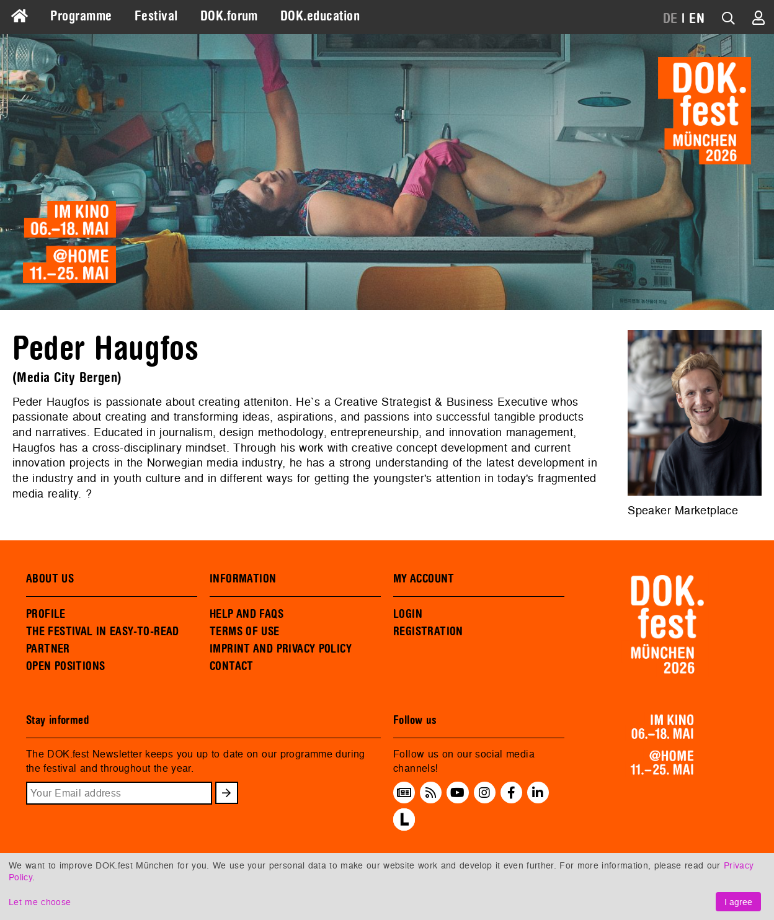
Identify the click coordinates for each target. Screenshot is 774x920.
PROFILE (46, 614)
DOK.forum (229, 16)
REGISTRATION (428, 631)
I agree (738, 902)
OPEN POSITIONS (65, 666)
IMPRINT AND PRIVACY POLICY (281, 649)
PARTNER (48, 649)
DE (670, 18)
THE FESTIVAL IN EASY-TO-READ (102, 631)
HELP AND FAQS (246, 614)
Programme (81, 16)
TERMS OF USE (245, 631)
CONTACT (232, 666)
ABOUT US (50, 579)
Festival (156, 16)
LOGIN (407, 614)
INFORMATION (243, 579)
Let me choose (40, 902)
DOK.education (320, 16)
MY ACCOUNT (424, 579)
